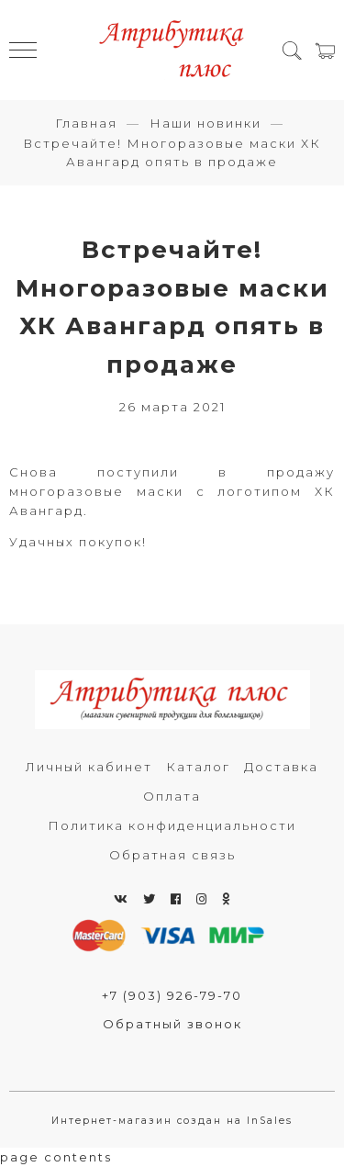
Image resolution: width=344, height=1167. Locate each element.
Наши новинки (205, 123)
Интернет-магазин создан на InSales (172, 1121)
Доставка (281, 766)
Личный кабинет (89, 766)
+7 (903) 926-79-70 (172, 995)
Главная (86, 123)
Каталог (198, 766)
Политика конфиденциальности (172, 825)
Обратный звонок (172, 1023)
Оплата (172, 796)
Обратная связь (172, 854)
